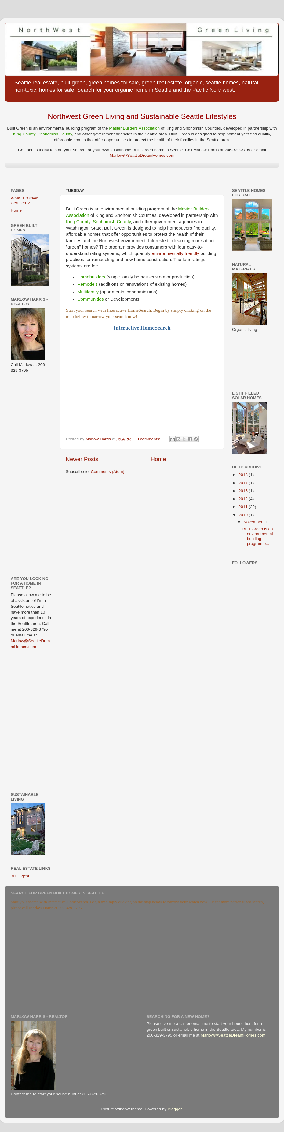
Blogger (175, 1109)
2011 (243, 506)
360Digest (20, 876)
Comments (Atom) (108, 471)
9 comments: (149, 439)
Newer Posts (82, 459)
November (253, 522)
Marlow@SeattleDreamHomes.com (142, 155)
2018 (243, 474)
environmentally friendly (175, 253)
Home (158, 459)
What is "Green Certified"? (24, 200)
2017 (243, 483)
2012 (243, 498)
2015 (243, 491)
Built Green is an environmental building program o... (257, 536)
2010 (243, 515)
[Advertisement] (29, 474)
